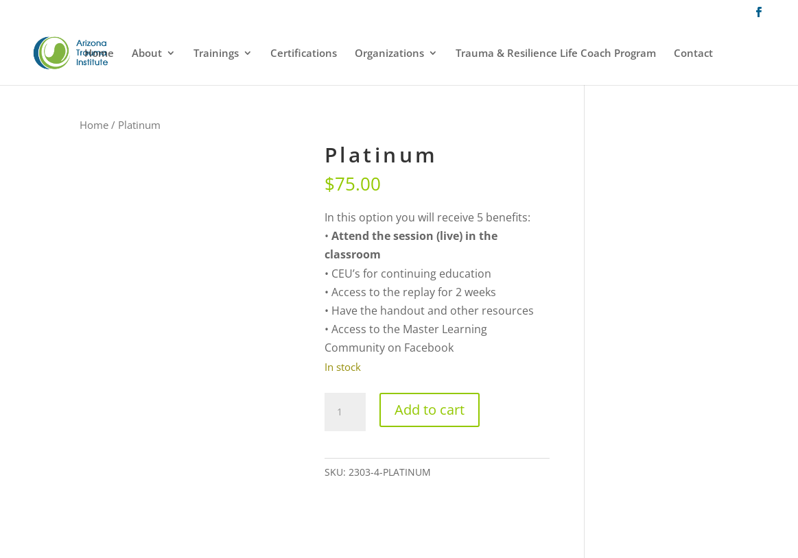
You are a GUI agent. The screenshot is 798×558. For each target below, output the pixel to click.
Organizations (389, 54)
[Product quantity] (345, 412)
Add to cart (430, 409)
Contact (693, 54)
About (147, 54)
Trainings (216, 54)
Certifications (303, 54)
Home (99, 54)
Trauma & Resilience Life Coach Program (556, 54)
